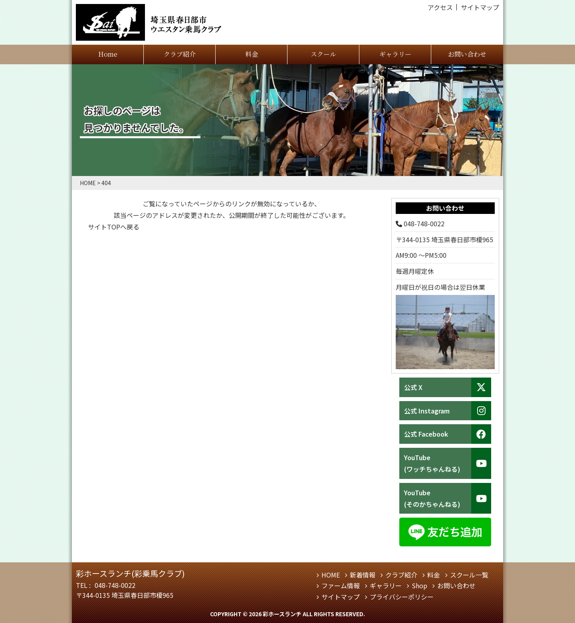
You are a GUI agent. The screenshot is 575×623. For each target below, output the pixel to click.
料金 (251, 54)
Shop (419, 585)
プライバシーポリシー (402, 596)
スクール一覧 (469, 574)
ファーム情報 (340, 585)
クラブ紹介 (180, 54)
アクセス (440, 7)
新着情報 (362, 574)
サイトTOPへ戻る (113, 226)
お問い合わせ (467, 54)
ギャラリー (395, 54)
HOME (330, 574)
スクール (323, 54)
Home (107, 54)
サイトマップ (480, 7)
